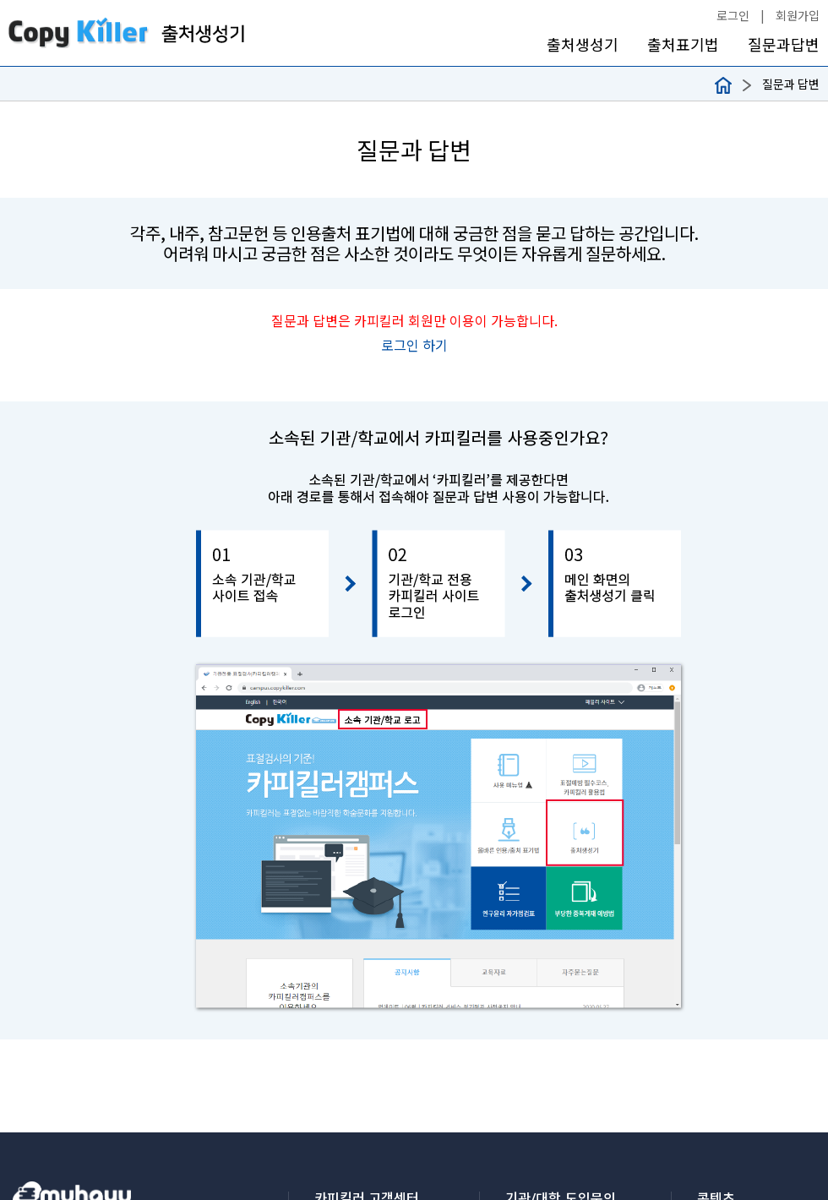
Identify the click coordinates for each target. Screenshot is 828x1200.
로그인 (732, 15)
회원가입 (798, 15)
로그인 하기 (414, 345)
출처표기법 (683, 44)
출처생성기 (582, 44)
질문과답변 (784, 44)
